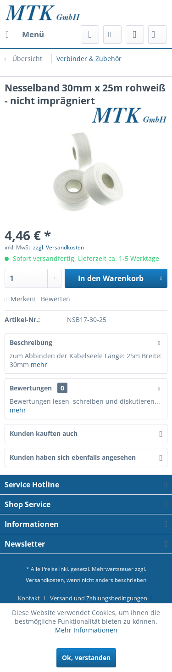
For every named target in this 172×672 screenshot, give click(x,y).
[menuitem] (24, 34)
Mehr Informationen (86, 630)
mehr (39, 364)
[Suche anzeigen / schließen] (90, 34)
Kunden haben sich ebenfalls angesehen (73, 457)
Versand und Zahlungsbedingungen (98, 598)
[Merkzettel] (112, 34)
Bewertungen (31, 388)
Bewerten (52, 298)
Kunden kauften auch (44, 433)
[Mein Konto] (135, 34)
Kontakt (29, 598)
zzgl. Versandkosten (58, 247)
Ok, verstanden (86, 657)
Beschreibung (31, 342)
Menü (25, 33)
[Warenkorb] (157, 34)
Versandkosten (45, 580)
